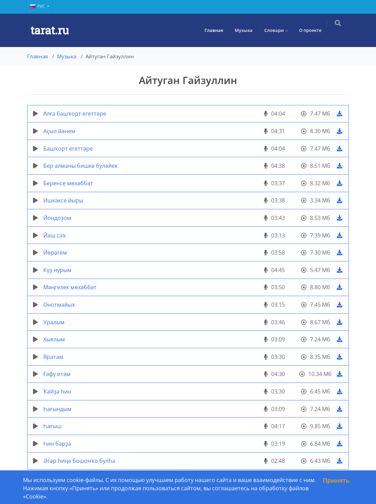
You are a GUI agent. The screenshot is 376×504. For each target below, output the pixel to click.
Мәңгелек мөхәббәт (70, 287)
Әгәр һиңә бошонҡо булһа (79, 461)
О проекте (314, 30)
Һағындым (57, 409)
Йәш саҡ (54, 235)
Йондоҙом (57, 218)
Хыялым (54, 339)
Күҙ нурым (57, 270)
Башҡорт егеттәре (68, 148)
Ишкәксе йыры (63, 200)
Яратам (53, 357)
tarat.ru (50, 30)
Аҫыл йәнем (59, 131)
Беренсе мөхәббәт (68, 183)
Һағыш (52, 426)
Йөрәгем (55, 252)
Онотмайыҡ (59, 304)
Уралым (54, 322)
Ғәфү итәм (56, 374)
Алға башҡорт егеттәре (74, 113)
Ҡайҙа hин (57, 391)
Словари (278, 30)
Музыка (248, 30)
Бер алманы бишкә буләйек (80, 165)
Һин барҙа (57, 443)
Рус (38, 6)
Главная (218, 30)
